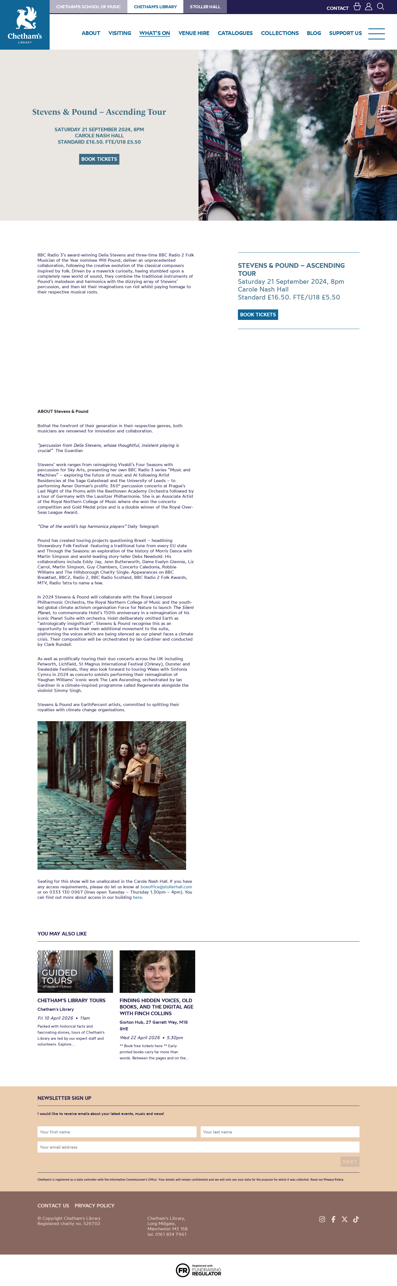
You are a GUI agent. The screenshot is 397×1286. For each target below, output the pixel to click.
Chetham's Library (25, 25)
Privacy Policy (333, 1179)
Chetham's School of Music (88, 6)
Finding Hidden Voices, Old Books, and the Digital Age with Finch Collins (156, 1007)
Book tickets (99, 159)
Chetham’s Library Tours (71, 1000)
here (137, 897)
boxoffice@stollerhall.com (166, 886)
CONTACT (338, 8)
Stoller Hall (205, 6)
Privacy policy (95, 1205)
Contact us (53, 1205)
